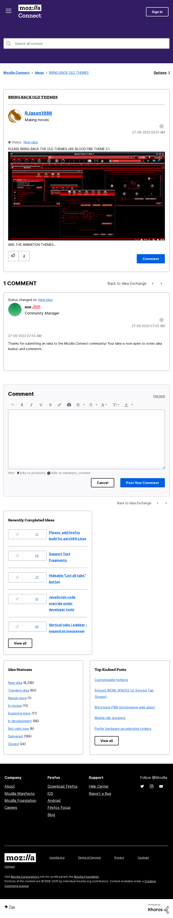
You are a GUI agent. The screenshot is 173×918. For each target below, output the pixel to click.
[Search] (86, 43)
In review (15, 706)
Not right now (18, 728)
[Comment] (151, 258)
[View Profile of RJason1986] (38, 113)
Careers (11, 807)
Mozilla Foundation (20, 800)
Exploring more (19, 713)
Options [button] (160, 73)
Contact (10, 866)
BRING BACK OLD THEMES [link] (69, 73)
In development (20, 721)
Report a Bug (100, 793)
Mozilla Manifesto (20, 793)
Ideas (39, 73)
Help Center (99, 786)
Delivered (15, 736)
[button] (86, 196)
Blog (51, 814)
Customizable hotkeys (111, 680)
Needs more (17, 698)
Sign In (157, 12)
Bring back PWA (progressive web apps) (125, 707)
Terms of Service (89, 857)
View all (20, 643)
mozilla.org (57, 857)
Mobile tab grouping (110, 718)
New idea (31, 142)
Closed (13, 744)
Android (54, 800)
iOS (50, 793)
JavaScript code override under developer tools (62, 603)
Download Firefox (63, 786)
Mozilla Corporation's (25, 876)
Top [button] (12, 907)
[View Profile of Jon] (36, 306)
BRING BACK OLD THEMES (33, 97)
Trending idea (18, 690)
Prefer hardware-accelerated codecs (123, 728)
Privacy (119, 857)
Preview (159, 396)
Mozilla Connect (29, 12)
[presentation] (12, 405)
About (10, 786)
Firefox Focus (59, 807)
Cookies (143, 857)
